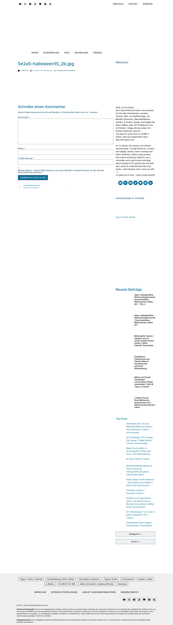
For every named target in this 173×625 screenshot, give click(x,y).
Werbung (148, 4)
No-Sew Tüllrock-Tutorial (137, 459)
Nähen (34, 52)
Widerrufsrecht (130, 592)
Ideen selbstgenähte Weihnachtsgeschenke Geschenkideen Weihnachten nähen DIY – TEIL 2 (145, 299)
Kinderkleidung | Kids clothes (60, 579)
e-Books (50, 584)
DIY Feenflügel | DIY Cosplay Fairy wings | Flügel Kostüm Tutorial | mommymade (139, 440)
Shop (67, 52)
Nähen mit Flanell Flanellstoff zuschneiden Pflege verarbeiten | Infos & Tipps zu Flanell (143, 382)
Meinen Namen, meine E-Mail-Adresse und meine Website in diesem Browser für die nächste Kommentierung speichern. (61, 171)
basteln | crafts (145, 579)
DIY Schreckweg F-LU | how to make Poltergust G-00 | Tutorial (140, 515)
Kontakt (133, 4)
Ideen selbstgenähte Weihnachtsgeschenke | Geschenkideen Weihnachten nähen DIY (145, 320)
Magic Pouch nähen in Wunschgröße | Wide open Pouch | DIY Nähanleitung (138, 451)
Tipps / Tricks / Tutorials (31, 579)
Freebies (97, 52)
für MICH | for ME (67, 584)
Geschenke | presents (89, 579)
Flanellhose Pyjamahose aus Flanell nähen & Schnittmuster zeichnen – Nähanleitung (142, 362)
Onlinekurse (81, 52)
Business (122, 584)
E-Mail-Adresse (26, 158)
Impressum (40, 592)
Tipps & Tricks (110, 579)
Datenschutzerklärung (64, 592)
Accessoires (127, 579)
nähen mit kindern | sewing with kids (96, 584)
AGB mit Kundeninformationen (99, 592)
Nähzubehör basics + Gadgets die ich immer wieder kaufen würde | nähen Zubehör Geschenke (144, 341)
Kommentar (24, 117)
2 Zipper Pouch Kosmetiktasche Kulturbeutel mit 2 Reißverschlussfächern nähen (145, 402)
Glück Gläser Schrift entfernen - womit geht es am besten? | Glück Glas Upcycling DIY (140, 482)
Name (21, 148)
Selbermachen (51, 52)
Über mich (118, 4)
